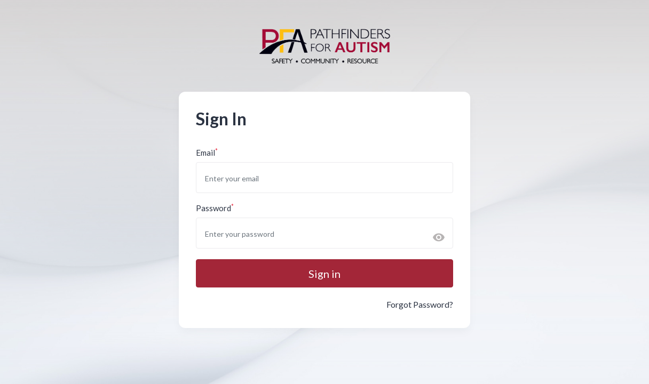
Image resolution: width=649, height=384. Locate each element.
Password (215, 208)
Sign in (324, 273)
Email (207, 152)
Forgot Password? (419, 304)
